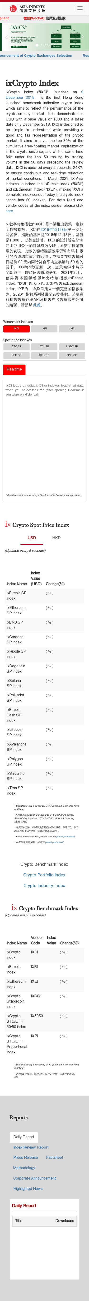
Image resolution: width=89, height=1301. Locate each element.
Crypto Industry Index (44, 886)
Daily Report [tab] (23, 1137)
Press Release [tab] (25, 1158)
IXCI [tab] (16, 328)
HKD (56, 538)
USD (32, 538)
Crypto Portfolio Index (44, 875)
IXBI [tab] (44, 328)
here (9, 211)
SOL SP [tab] (44, 355)
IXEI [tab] (72, 328)
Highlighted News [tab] (28, 1189)
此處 (37, 305)
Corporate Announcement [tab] (34, 1178)
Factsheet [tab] (54, 1158)
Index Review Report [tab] (31, 1148)
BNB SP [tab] (72, 355)
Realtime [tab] (14, 369)
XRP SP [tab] (17, 355)
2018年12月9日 (54, 230)
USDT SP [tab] (72, 346)
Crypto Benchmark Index (44, 864)
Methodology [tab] (24, 1168)
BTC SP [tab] (17, 346)
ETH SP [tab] (44, 346)
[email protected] (65, 837)
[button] (6, 37)
